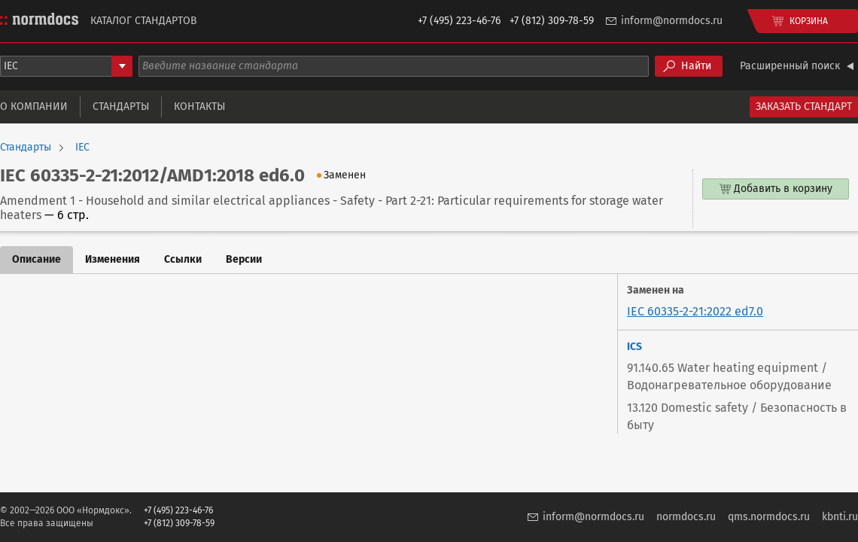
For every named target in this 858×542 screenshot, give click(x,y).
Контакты (199, 106)
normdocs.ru (686, 516)
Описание (36, 259)
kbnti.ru (840, 516)
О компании (34, 106)
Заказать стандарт (804, 106)
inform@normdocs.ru (672, 20)
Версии (244, 259)
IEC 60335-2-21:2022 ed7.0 (695, 311)
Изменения (112, 259)
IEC (82, 148)
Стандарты (121, 106)
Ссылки (183, 259)
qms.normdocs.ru (769, 516)
